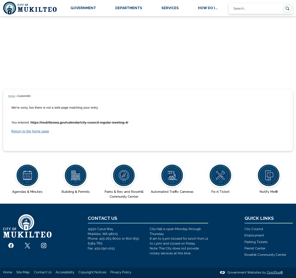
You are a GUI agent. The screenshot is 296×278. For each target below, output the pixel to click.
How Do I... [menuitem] (208, 8)
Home (11, 96)
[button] (287, 8)
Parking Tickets (256, 242)
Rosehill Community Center (265, 255)
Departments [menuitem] (128, 8)
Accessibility (65, 272)
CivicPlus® (275, 272)
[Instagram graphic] (43, 245)
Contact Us (42, 272)
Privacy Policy (120, 272)
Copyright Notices (92, 272)
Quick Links (259, 218)
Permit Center (255, 248)
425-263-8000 (110, 239)
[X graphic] (27, 245)
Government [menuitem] (83, 8)
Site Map (23, 272)
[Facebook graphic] (11, 245)
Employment (254, 235)
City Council (254, 229)
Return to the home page (30, 131)
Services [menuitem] (170, 8)
